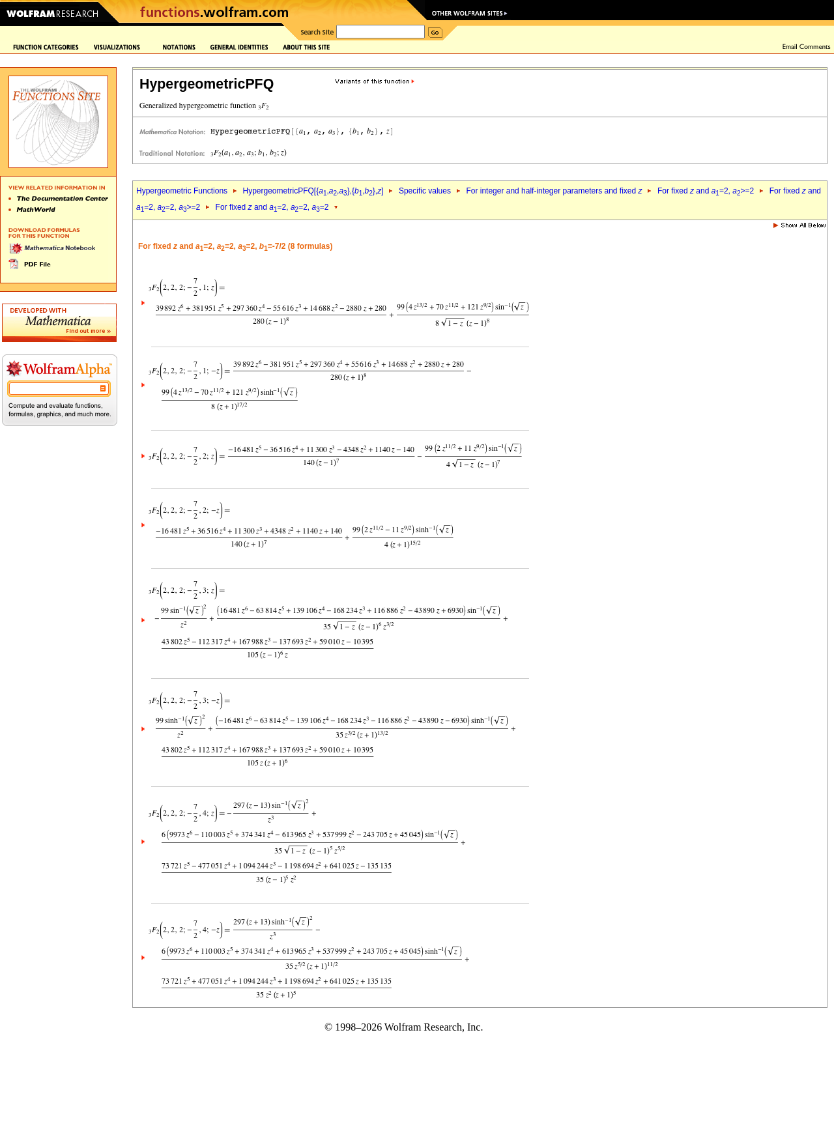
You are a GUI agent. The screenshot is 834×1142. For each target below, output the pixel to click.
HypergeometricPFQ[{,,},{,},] (312, 190)
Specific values (425, 190)
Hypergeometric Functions (181, 190)
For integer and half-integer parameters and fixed (554, 190)
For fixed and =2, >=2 (705, 190)
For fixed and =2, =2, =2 (272, 207)
